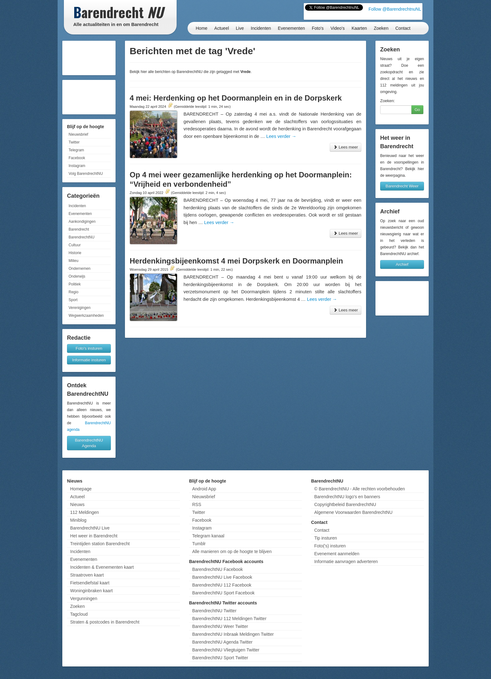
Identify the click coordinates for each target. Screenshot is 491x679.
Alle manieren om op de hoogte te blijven (232, 551)
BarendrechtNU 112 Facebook (221, 585)
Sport (73, 300)
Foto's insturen (89, 348)
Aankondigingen (82, 221)
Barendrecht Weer (401, 186)
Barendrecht (79, 229)
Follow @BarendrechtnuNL (395, 9)
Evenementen (291, 28)
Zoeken (381, 28)
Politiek (75, 284)
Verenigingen (79, 308)
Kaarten (359, 28)
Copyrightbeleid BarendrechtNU (345, 504)
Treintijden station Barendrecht (100, 543)
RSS (196, 504)
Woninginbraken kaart (91, 590)
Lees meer (345, 147)
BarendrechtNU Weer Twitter (220, 626)
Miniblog (78, 520)
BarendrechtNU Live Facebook (222, 577)
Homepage (81, 488)
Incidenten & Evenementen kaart (102, 567)
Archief (402, 264)
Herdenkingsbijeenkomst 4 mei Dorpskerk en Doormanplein (236, 261)
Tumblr (199, 543)
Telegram (76, 150)
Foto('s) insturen (330, 545)
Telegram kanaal (208, 535)
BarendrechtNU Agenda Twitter (222, 642)
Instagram (77, 166)
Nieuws (77, 504)
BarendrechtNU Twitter (214, 610)
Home (201, 28)
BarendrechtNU (82, 237)
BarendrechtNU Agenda (89, 443)
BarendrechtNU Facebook (217, 569)
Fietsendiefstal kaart (89, 582)
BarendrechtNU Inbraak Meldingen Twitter (233, 634)
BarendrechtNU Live (90, 527)
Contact (402, 28)
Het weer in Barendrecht (93, 535)
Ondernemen (79, 268)
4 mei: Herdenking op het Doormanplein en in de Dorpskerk (236, 98)
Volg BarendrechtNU (86, 173)
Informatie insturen (89, 360)
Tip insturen (325, 538)
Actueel (221, 28)
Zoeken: (387, 100)
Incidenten (261, 28)
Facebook (77, 158)
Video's (337, 28)
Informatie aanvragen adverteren (346, 561)
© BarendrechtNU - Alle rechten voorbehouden (359, 488)
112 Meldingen (84, 512)
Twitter (74, 142)
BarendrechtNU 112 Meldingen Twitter (229, 618)
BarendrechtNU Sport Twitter (220, 657)
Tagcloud (79, 614)
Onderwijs (77, 276)
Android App (204, 488)
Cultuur (75, 245)
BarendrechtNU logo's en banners (347, 496)
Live (240, 28)
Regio (73, 292)
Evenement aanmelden (336, 553)
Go (417, 109)
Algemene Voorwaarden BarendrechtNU (353, 512)
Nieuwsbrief (78, 134)
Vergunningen (83, 598)
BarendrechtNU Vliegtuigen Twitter (226, 649)
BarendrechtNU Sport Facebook (223, 592)
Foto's (318, 28)
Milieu (73, 261)
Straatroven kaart (87, 574)
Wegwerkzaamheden (86, 315)
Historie (75, 253)
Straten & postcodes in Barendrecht (104, 621)
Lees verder (281, 136)
